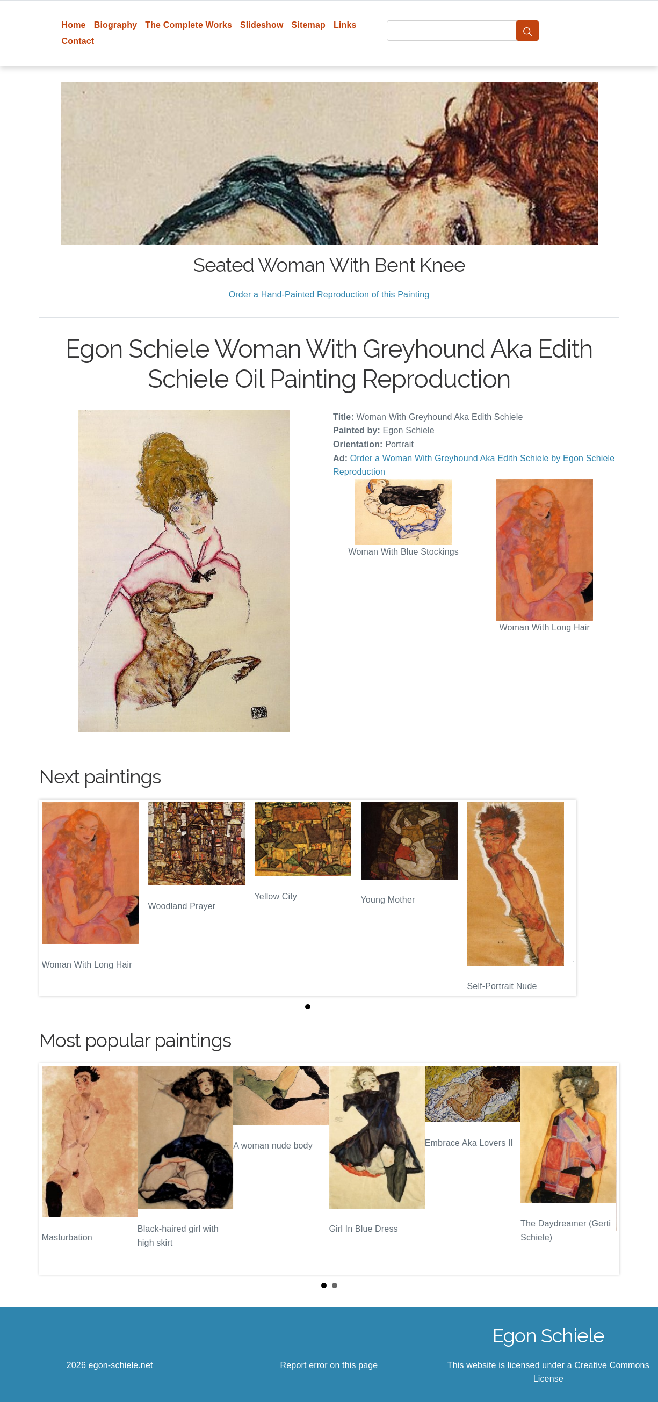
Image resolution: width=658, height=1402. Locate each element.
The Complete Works (188, 25)
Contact (78, 41)
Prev (55, 1169)
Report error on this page (329, 1365)
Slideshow (262, 25)
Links (345, 25)
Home (74, 25)
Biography (116, 25)
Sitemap (309, 25)
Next (602, 1169)
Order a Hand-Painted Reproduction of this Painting (329, 294)
